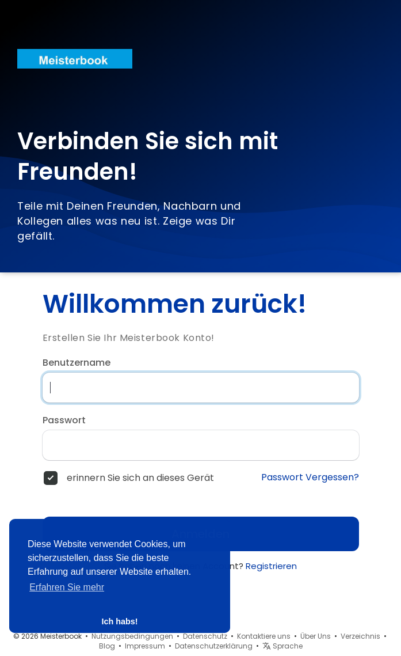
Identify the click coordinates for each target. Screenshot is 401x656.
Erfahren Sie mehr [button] (66, 587)
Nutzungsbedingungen (132, 636)
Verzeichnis (360, 636)
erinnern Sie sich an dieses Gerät (140, 478)
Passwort (64, 420)
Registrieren (271, 566)
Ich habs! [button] (119, 621)
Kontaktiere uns (264, 636)
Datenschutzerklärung (214, 646)
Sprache (282, 646)
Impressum (145, 646)
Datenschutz (205, 636)
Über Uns (315, 636)
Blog (107, 646)
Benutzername (76, 363)
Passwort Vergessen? (310, 477)
